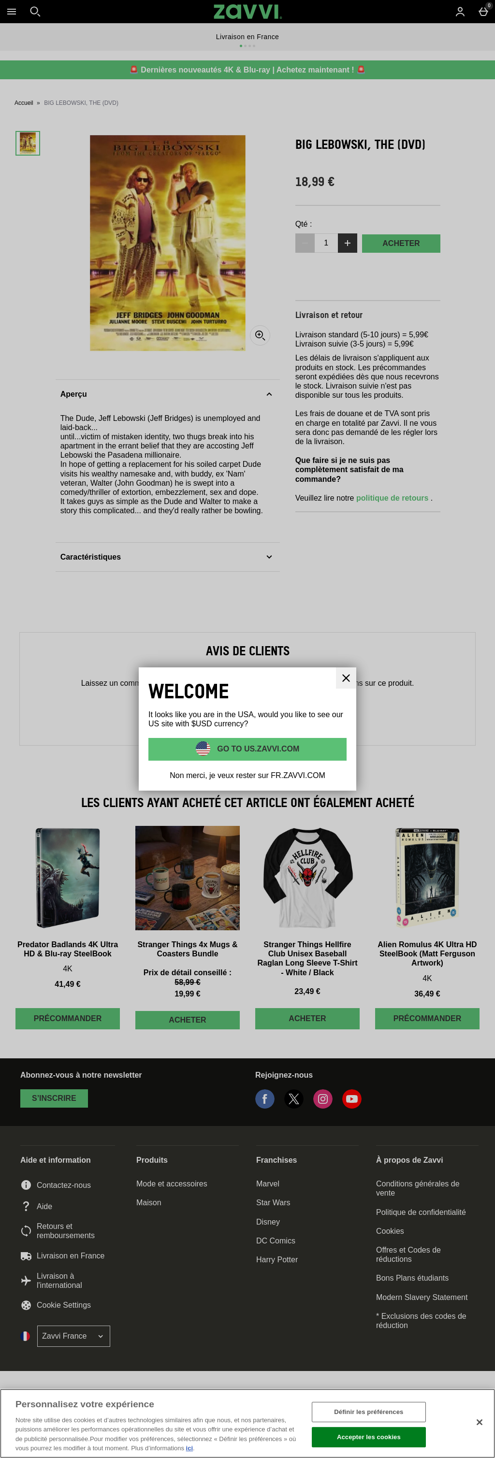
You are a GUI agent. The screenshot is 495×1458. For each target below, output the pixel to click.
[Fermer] (479, 1422)
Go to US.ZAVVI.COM (257, 748)
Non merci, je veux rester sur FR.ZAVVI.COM (247, 775)
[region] (247, 1423)
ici (189, 1448)
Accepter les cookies (369, 1437)
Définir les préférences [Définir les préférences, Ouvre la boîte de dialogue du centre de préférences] (368, 1411)
